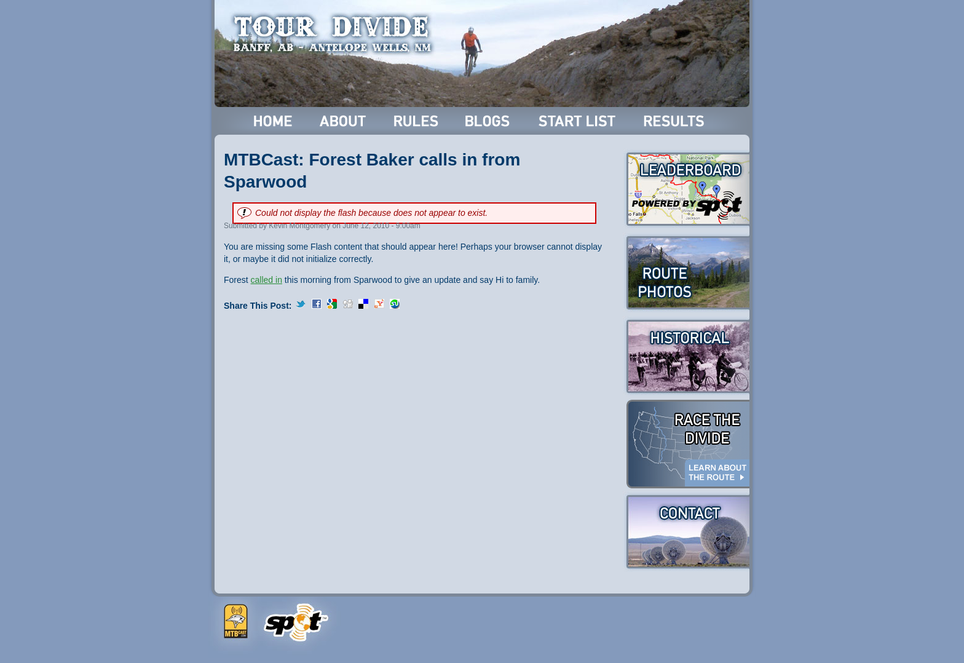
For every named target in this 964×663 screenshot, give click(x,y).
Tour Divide (336, 34)
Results (676, 120)
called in (266, 280)
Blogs (489, 120)
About (344, 120)
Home (273, 120)
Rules (417, 120)
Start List (578, 120)
